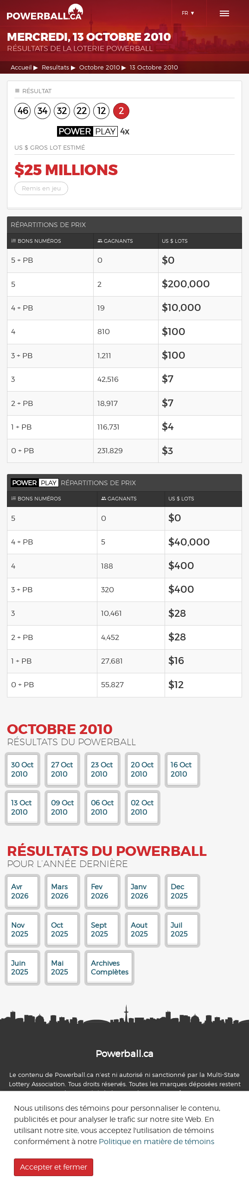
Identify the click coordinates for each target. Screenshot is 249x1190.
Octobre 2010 (99, 67)
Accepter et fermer (53, 1167)
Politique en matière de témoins (156, 1141)
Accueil (21, 67)
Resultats (55, 67)
